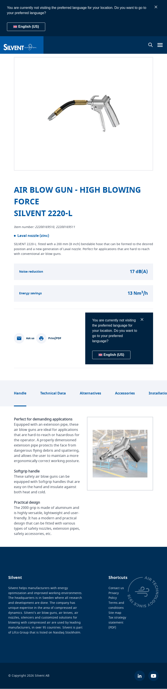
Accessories (125, 393)
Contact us (116, 588)
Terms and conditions (116, 605)
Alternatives (90, 393)
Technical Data (53, 393)
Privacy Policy (114, 595)
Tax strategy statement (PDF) (117, 623)
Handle (20, 393)
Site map (115, 613)
